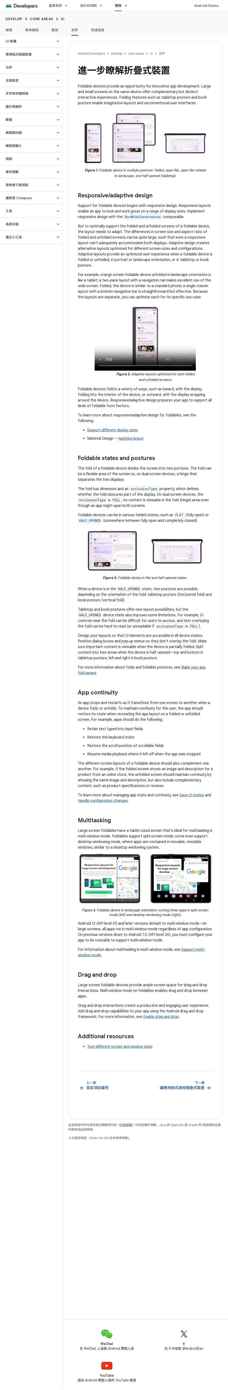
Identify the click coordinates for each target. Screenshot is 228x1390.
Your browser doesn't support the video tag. (145, 337)
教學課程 (32, 30)
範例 (55, 30)
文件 (162, 54)
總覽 (9, 30)
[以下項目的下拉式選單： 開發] (128, 5)
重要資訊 (55, 5)
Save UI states (192, 795)
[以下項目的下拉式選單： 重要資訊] (68, 5)
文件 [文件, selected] (74, 30)
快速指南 (97, 30)
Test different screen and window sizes (119, 1046)
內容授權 (126, 1125)
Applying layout (131, 438)
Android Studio (206, 5)
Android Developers (91, 54)
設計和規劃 (88, 5)
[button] (27, 41)
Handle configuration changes (103, 800)
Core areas (41, 19)
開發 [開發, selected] (118, 5)
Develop (14, 19)
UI (63, 19)
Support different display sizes (112, 430)
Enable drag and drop (161, 1016)
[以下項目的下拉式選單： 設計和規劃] (103, 5)
